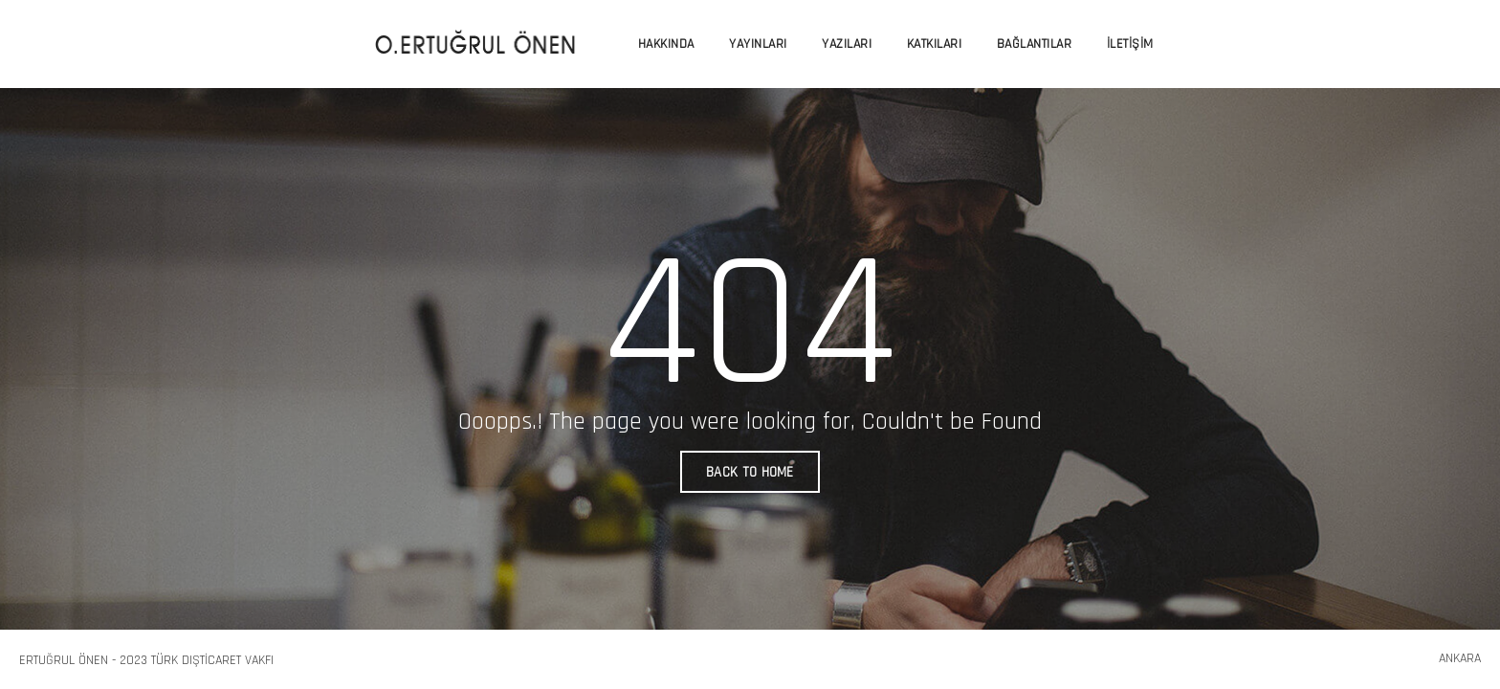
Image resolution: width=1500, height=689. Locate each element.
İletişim (1130, 44)
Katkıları (934, 44)
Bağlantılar (1034, 44)
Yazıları (846, 44)
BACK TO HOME (750, 472)
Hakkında (666, 44)
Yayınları (758, 44)
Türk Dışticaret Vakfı (212, 660)
